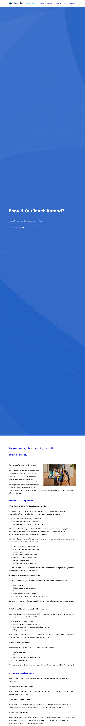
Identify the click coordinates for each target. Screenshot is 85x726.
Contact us (57, 3)
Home (42, 3)
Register (72, 3)
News (49, 3)
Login (65, 3)
